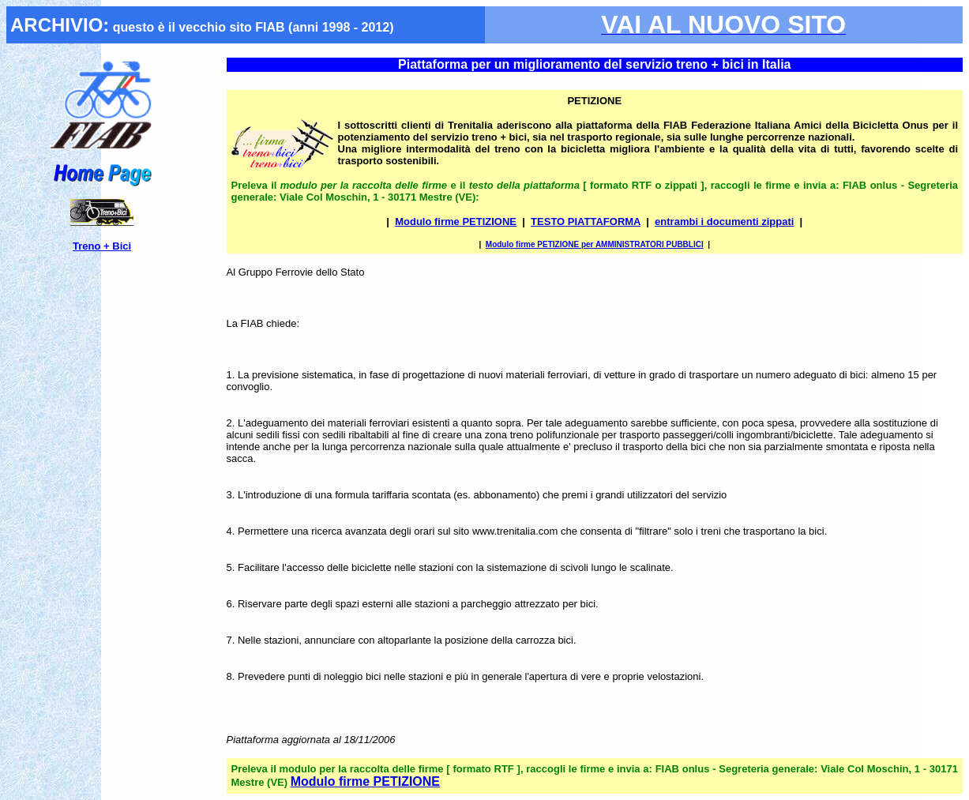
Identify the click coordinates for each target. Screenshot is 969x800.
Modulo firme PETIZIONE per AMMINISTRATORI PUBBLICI (595, 244)
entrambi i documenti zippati (724, 221)
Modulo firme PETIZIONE (455, 221)
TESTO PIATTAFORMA (585, 221)
